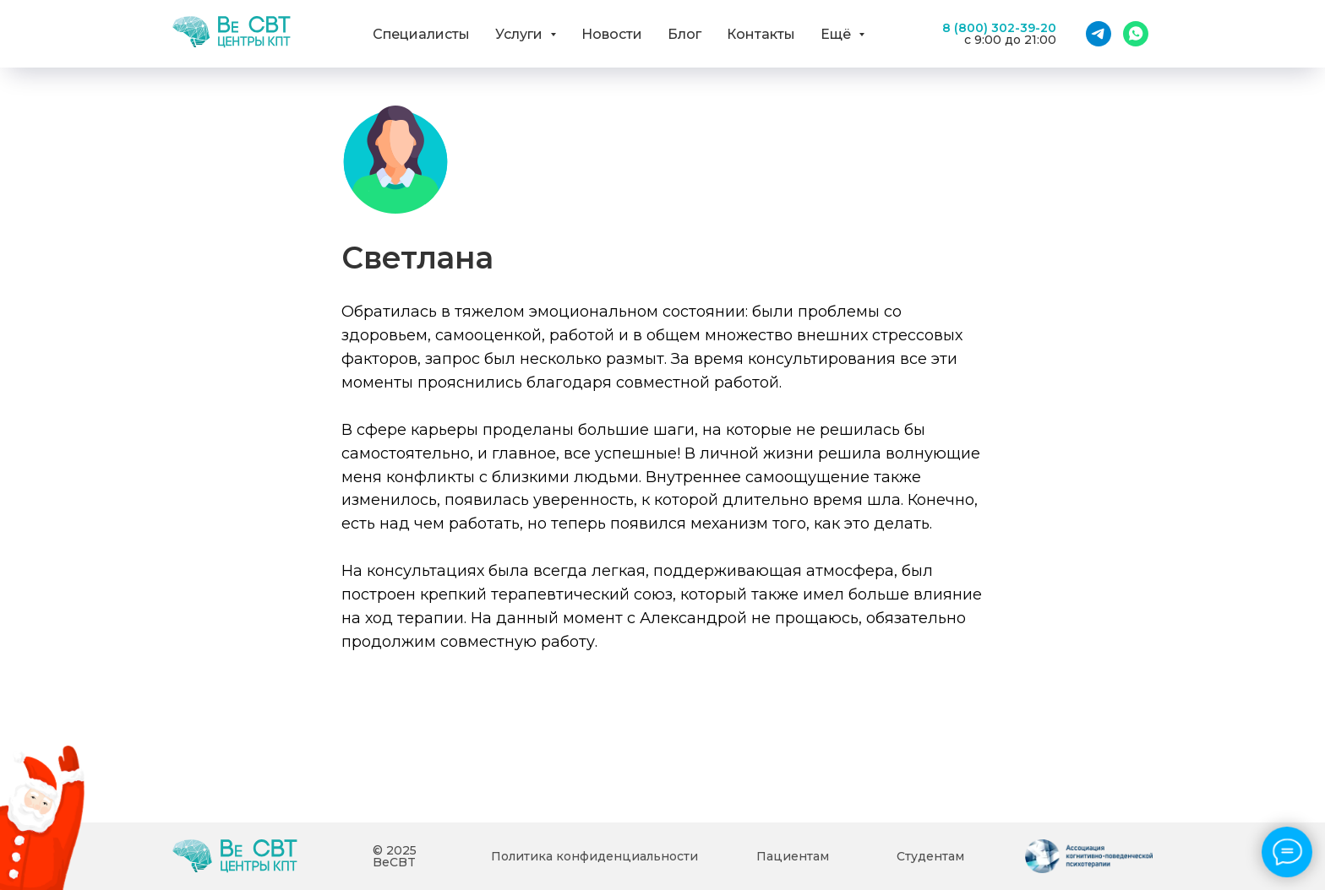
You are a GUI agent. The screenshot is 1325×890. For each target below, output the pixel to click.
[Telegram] (1098, 33)
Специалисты (421, 34)
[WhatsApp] (1135, 33)
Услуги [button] (520, 34)
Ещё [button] (837, 34)
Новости (611, 34)
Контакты (761, 34)
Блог (684, 34)
